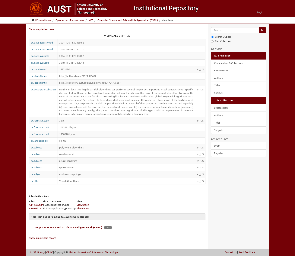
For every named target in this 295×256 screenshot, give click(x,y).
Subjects (219, 93)
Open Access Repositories (70, 20)
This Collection (221, 41)
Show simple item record (42, 29)
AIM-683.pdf (36, 204)
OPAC (49, 252)
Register (218, 153)
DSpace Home (43, 20)
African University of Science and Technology (93, 252)
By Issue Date (221, 70)
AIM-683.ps (35, 208)
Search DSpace (221, 36)
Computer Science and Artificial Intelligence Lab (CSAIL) (127, 20)
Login (217, 145)
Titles (217, 85)
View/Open (83, 204)
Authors (218, 78)
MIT (91, 20)
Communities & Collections (228, 63)
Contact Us (231, 252)
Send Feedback (246, 252)
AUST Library (37, 252)
